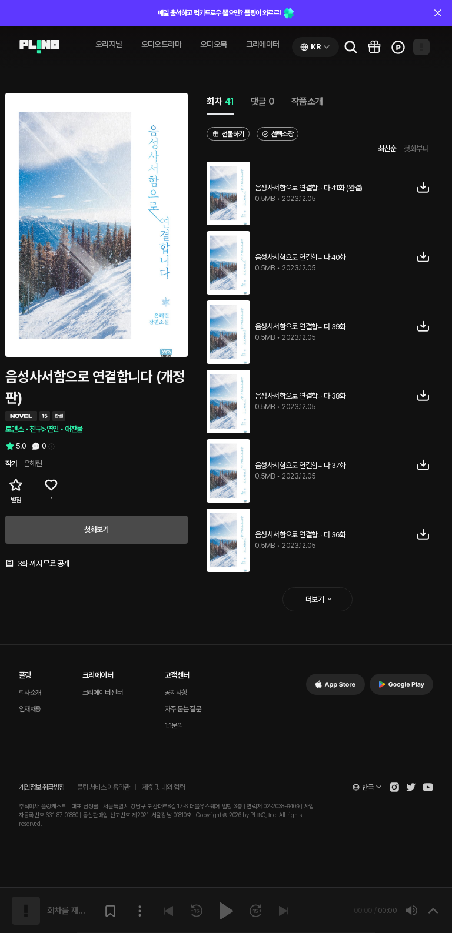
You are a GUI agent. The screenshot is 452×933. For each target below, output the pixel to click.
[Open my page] (421, 47)
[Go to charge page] (398, 47)
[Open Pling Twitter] (411, 787)
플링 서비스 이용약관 (103, 787)
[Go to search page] (351, 47)
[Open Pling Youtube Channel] (428, 787)
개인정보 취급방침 (42, 787)
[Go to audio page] (39, 47)
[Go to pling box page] (374, 47)
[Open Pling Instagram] (394, 787)
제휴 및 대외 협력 (163, 787)
